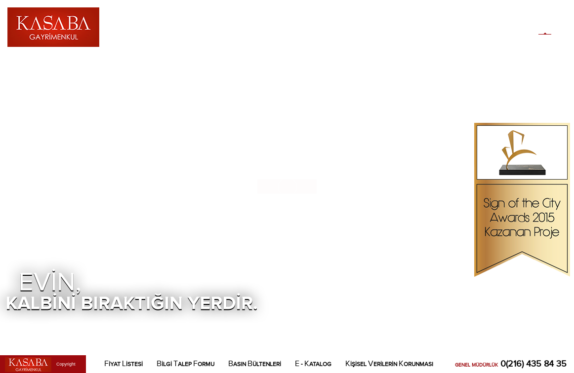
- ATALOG (313, 364)
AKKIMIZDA (144, 22)
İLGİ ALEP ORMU (185, 364)
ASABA (181, 22)
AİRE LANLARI (223, 22)
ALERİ (263, 22)
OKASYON (360, 22)
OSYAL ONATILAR (309, 22)
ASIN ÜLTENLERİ (254, 364)
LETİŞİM (395, 22)
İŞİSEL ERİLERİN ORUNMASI (389, 364)
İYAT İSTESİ (123, 364)
